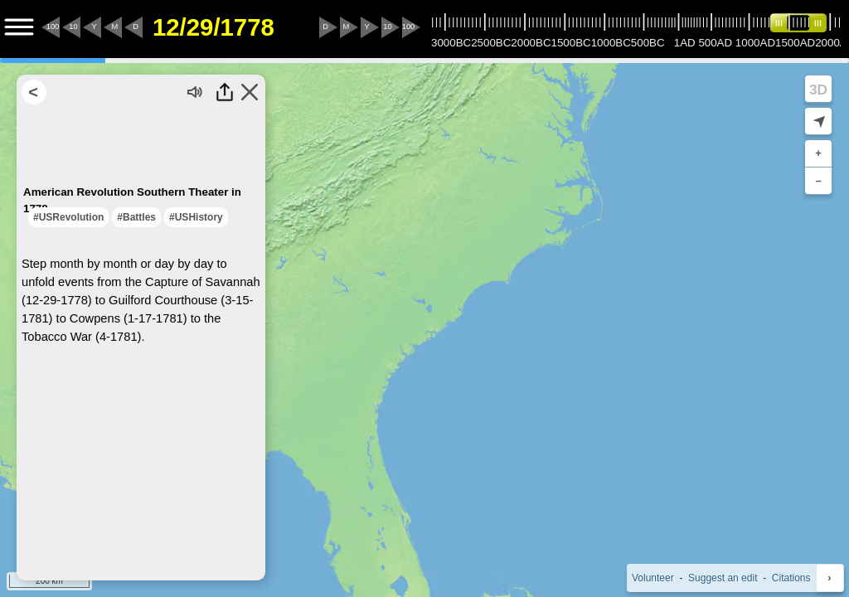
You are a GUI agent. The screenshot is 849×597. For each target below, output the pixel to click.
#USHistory (196, 217)
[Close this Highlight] (249, 92)
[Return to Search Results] (34, 92)
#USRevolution (68, 217)
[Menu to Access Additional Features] (19, 27)
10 (73, 26)
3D (818, 89)
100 (53, 26)
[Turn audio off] (195, 92)
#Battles (136, 217)
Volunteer (653, 578)
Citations (791, 578)
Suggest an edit (722, 578)
